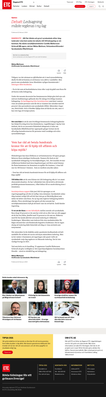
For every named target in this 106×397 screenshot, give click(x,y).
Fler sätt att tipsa (44, 374)
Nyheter (16, 6)
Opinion (14, 18)
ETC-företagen (89, 2)
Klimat (32, 6)
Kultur (39, 6)
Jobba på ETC (75, 369)
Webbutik (101, 2)
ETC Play (79, 2)
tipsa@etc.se (43, 369)
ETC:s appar (91, 369)
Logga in (91, 6)
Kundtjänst (58, 369)
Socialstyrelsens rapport (20, 191)
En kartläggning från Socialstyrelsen (35, 101)
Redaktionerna (59, 374)
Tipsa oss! (70, 2)
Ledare (24, 6)
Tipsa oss (7, 352)
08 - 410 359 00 (60, 371)
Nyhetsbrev (91, 371)
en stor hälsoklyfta (33, 211)
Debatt (46, 6)
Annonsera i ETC (76, 371)
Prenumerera (79, 6)
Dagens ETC (23, 2)
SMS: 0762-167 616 (45, 371)
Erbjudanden (91, 374)
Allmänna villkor (76, 374)
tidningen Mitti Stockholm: (21, 84)
